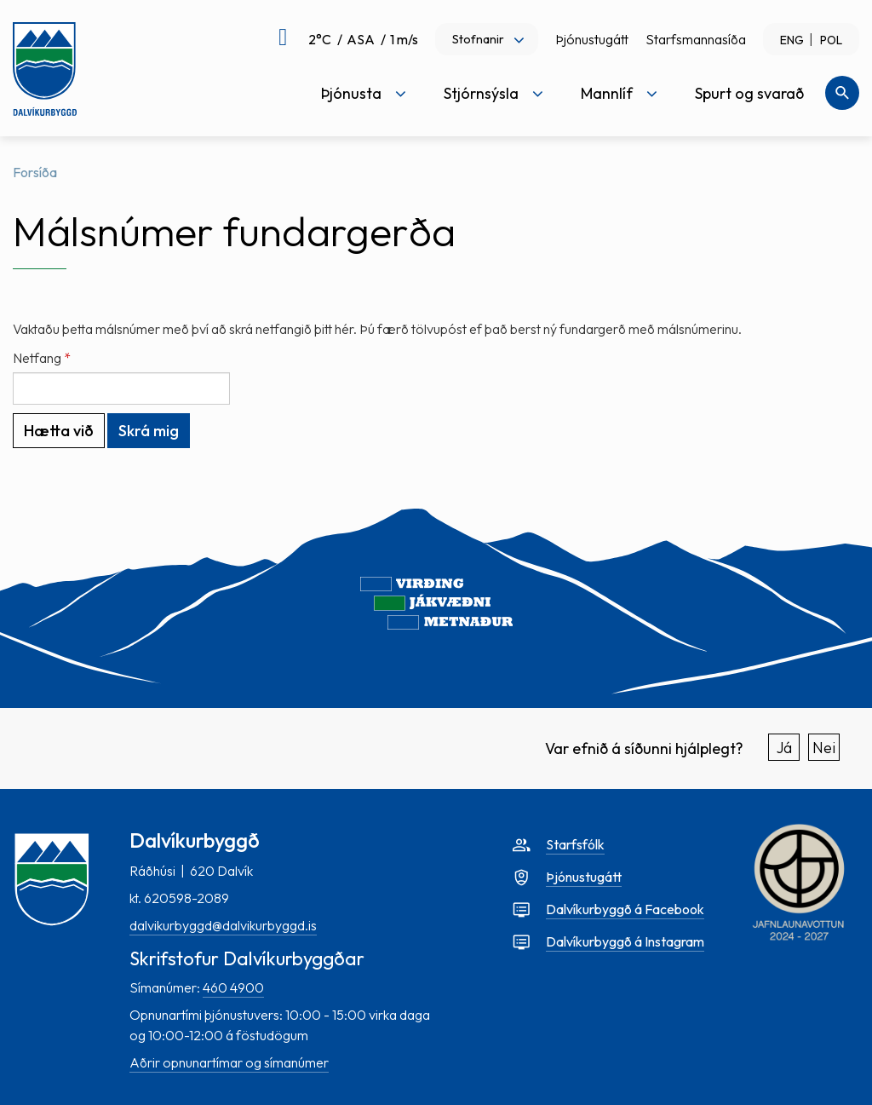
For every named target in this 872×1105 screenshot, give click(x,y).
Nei (823, 747)
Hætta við (59, 430)
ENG (792, 40)
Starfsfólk (575, 844)
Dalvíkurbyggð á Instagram (625, 941)
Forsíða (35, 172)
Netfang (37, 357)
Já (784, 747)
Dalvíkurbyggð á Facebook (625, 909)
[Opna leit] (842, 93)
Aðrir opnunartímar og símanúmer (229, 1062)
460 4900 (233, 987)
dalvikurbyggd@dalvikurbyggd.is (223, 925)
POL (831, 40)
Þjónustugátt (591, 39)
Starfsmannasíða (695, 39)
